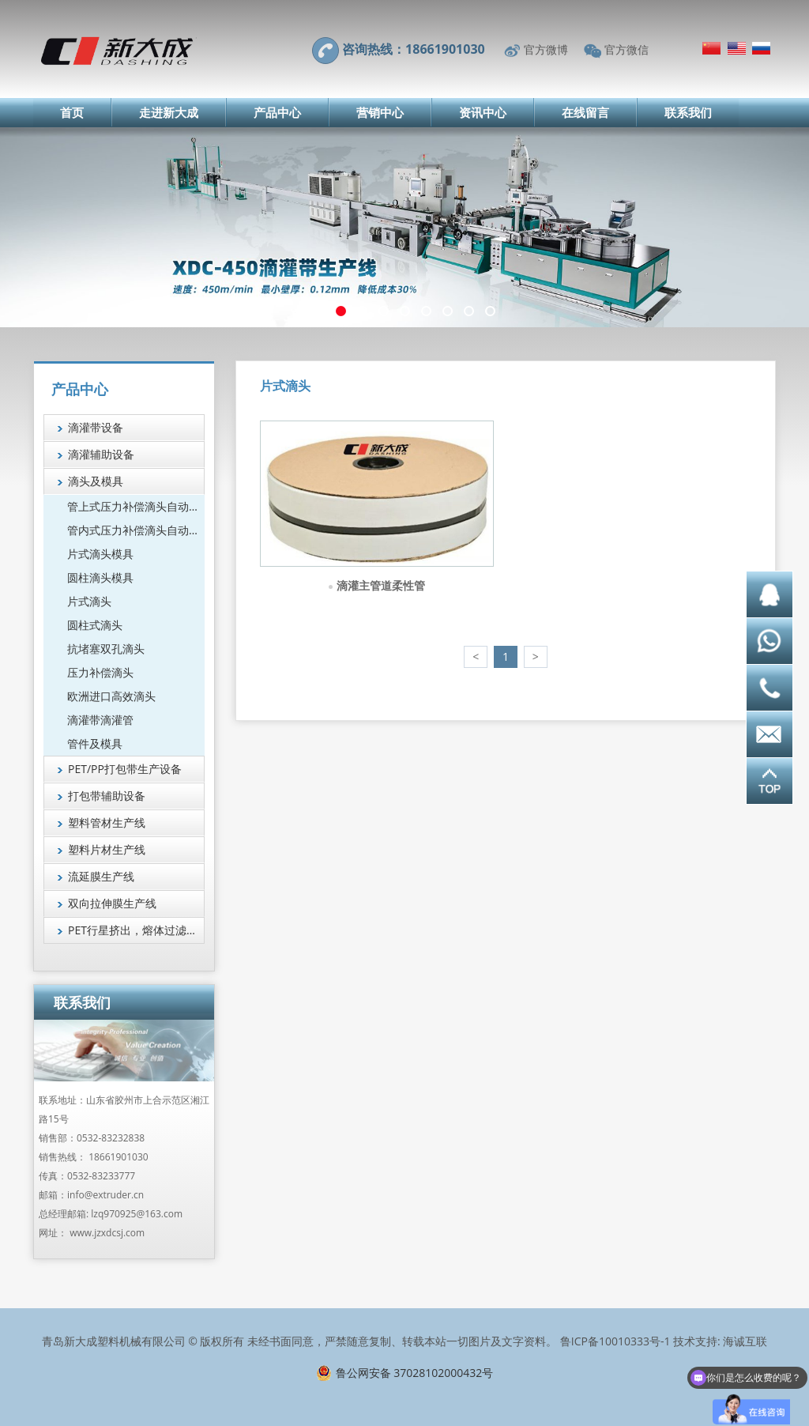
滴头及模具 (95, 481)
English (737, 48)
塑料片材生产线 (106, 849)
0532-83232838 (111, 1138)
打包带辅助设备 (106, 795)
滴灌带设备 (95, 427)
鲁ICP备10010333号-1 (615, 1341)
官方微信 (626, 49)
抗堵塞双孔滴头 (106, 648)
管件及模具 (94, 743)
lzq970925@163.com (136, 1213)
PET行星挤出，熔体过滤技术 (136, 929)
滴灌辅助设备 (101, 454)
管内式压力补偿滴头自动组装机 (136, 530)
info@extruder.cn (105, 1195)
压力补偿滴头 (100, 672)
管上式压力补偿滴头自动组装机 (136, 506)
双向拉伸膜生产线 (112, 903)
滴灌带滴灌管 (100, 719)
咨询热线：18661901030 (413, 49)
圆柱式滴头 (94, 624)
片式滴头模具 (100, 553)
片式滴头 (89, 601)
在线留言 (585, 112)
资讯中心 (482, 112)
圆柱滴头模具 (100, 577)
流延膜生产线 (101, 876)
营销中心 (380, 112)
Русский (761, 48)
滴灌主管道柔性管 (381, 585)
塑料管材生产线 (106, 822)
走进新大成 (168, 112)
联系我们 (688, 112)
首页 (72, 112)
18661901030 (118, 1157)
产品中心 (277, 112)
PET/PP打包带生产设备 (125, 768)
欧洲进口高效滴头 (111, 696)
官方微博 (546, 49)
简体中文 (711, 48)
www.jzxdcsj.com (107, 1232)
